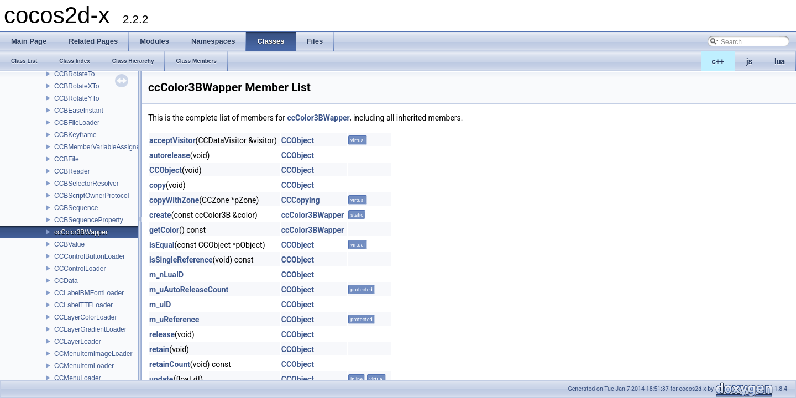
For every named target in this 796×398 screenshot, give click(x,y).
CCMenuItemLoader (84, 366)
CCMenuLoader (77, 378)
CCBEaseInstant (78, 110)
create (160, 215)
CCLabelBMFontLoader (89, 293)
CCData (66, 281)
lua (779, 61)
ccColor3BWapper (81, 232)
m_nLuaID (166, 274)
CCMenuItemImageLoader (93, 354)
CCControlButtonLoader (89, 256)
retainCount (169, 364)
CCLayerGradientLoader (90, 329)
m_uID (160, 304)
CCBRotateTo (74, 74)
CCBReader (72, 171)
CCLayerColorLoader (85, 317)
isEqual (162, 244)
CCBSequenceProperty (88, 220)
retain (159, 349)
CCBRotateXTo (76, 86)
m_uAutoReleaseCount (188, 289)
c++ (718, 61)
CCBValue (69, 244)
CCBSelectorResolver (86, 183)
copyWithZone (174, 200)
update (161, 379)
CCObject (297, 140)
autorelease (169, 155)
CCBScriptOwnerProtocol (91, 196)
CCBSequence (76, 208)
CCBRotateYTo (76, 98)
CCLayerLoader (77, 341)
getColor (164, 230)
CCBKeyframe (75, 135)
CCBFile (66, 159)
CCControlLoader (80, 269)
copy (157, 185)
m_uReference (174, 319)
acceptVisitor (172, 140)
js (749, 61)
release (162, 334)
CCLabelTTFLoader (83, 305)
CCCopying (300, 200)
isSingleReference (181, 259)
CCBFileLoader (77, 123)
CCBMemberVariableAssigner (98, 147)
